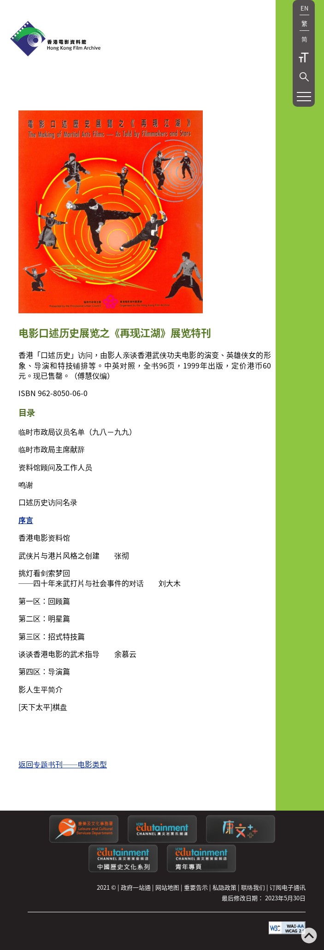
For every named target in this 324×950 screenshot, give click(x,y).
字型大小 (303, 57)
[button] (304, 76)
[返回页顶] (309, 936)
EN (304, 8)
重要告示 (196, 887)
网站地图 (167, 887)
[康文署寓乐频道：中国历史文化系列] (123, 869)
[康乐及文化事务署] (83, 840)
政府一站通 (136, 887)
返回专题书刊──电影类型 (62, 764)
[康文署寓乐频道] (162, 840)
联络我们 (253, 887)
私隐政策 (224, 887)
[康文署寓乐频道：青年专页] (201, 869)
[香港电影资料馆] (55, 39)
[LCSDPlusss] (240, 840)
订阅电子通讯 (288, 887)
